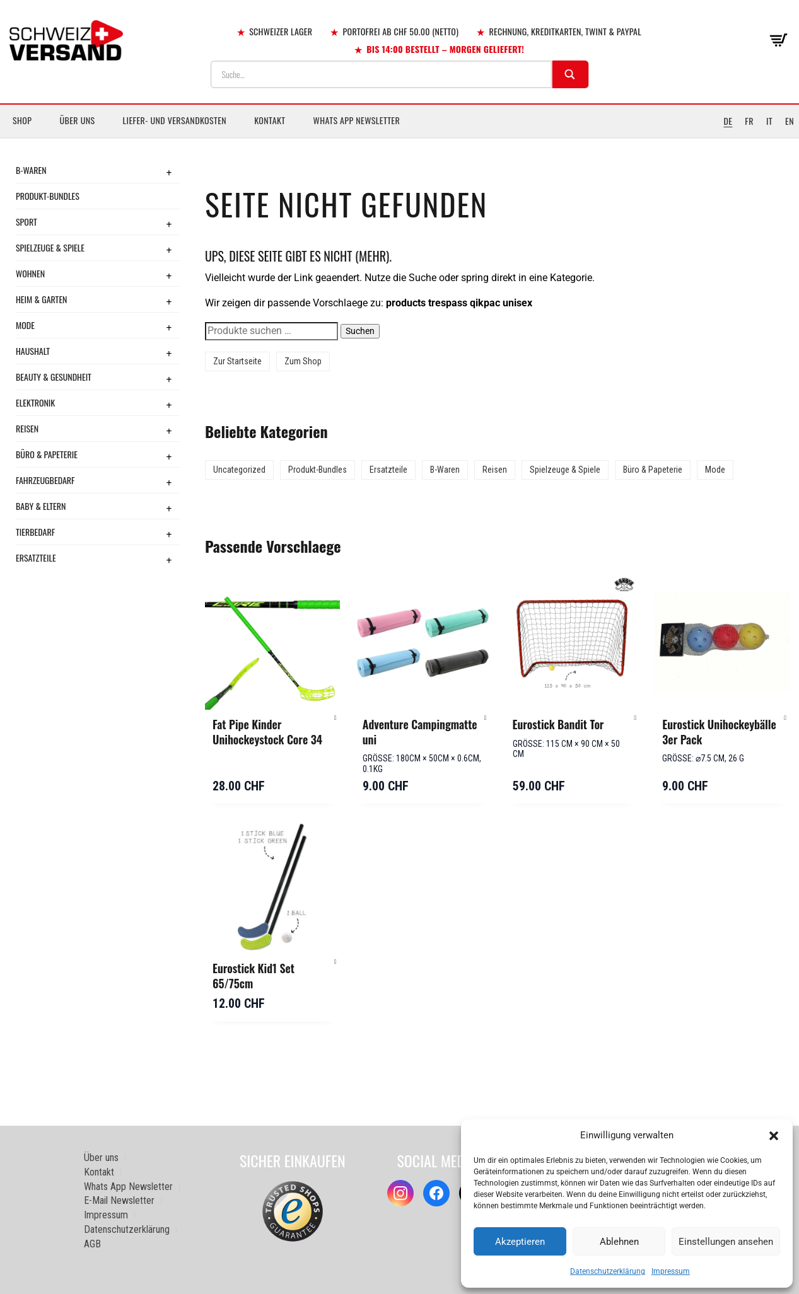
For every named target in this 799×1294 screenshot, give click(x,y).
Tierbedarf (35, 531)
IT (769, 120)
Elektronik (35, 402)
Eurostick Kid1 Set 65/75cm (254, 975)
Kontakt (269, 120)
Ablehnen (619, 1241)
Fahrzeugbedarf (45, 480)
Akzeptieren (520, 1241)
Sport (26, 221)
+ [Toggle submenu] (169, 172)
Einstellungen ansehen (726, 1241)
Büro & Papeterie (47, 454)
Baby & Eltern (41, 505)
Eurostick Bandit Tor (558, 724)
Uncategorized (239, 470)
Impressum (670, 1271)
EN (789, 120)
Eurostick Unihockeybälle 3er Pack (719, 732)
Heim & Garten (41, 299)
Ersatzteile (36, 557)
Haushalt (33, 350)
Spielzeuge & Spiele (50, 247)
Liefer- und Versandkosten (175, 120)
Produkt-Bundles (47, 195)
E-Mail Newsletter (119, 1200)
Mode (25, 325)
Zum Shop (303, 361)
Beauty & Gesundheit (53, 376)
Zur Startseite (237, 361)
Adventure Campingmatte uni (420, 732)
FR (749, 120)
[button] (773, 1135)
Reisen (27, 428)
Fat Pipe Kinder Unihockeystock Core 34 (267, 732)
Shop (22, 120)
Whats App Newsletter (356, 120)
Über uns (77, 120)
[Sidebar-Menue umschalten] (399, 138)
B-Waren (31, 169)
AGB (92, 1244)
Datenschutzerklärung (607, 1271)
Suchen (360, 331)
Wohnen (30, 273)
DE (727, 120)
